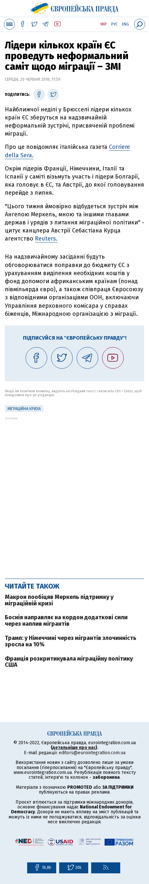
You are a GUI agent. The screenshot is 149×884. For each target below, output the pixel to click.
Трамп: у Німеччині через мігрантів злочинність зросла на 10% (70, 641)
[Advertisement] (74, 494)
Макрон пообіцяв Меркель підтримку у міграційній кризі (59, 600)
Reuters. (46, 238)
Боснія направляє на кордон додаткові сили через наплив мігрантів (66, 620)
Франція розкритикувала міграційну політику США (69, 662)
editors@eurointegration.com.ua (92, 753)
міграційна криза (24, 408)
